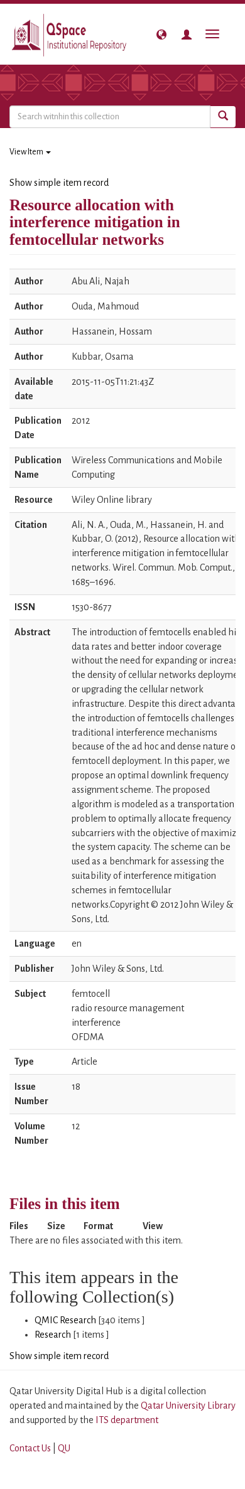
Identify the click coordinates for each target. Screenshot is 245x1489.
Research (53, 1335)
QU (64, 1448)
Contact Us (30, 1448)
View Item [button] (30, 152)
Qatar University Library (188, 1405)
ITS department (126, 1420)
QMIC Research (65, 1320)
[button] (161, 34)
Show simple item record (59, 183)
